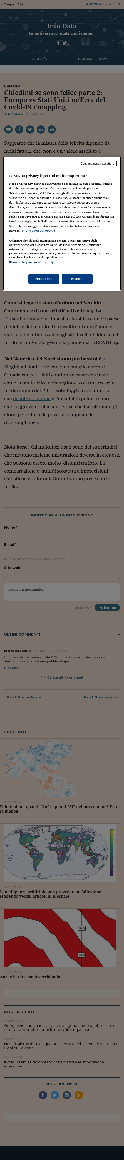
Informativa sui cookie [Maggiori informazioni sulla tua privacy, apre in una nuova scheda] (38, 230)
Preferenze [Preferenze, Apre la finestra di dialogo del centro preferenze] (44, 278)
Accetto (77, 278)
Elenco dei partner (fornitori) (31, 262)
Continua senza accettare (97, 163)
